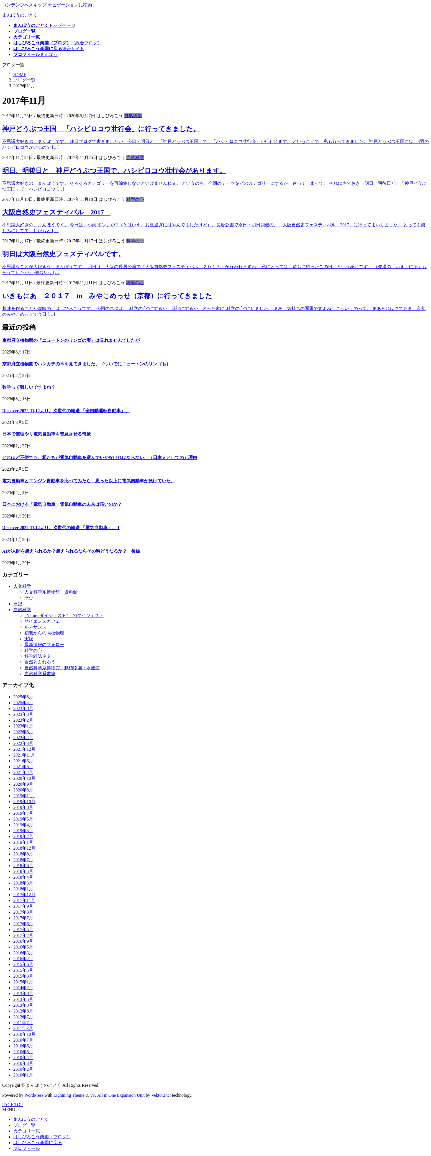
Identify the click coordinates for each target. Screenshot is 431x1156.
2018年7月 (23, 859)
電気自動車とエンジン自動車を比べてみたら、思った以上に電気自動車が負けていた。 (88, 480)
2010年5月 (23, 1051)
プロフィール (26, 1148)
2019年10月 (24, 801)
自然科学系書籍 (39, 673)
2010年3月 (23, 1063)
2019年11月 (24, 795)
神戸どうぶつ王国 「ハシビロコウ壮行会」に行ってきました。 (101, 128)
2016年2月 (23, 958)
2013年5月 (23, 999)
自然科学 (133, 115)
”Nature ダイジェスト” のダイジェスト (64, 615)
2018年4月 (23, 877)
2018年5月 (23, 871)
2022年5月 (23, 731)
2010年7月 (23, 1040)
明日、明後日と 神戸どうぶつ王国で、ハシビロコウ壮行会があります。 (114, 170)
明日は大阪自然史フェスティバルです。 (63, 254)
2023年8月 (23, 708)
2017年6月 (23, 923)
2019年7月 (23, 813)
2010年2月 (23, 1069)
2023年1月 (23, 726)
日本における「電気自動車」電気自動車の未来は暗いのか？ (62, 504)
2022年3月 (23, 743)
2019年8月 (23, 807)
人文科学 (22, 586)
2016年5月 (23, 947)
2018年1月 (23, 888)
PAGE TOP (12, 1104)
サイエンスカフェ (42, 621)
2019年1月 (23, 842)
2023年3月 (23, 714)
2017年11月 (24, 900)
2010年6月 (23, 1046)
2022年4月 (23, 737)
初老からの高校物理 (44, 632)
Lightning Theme (68, 1095)
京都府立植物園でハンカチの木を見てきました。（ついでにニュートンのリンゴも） (86, 364)
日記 (17, 603)
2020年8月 (23, 790)
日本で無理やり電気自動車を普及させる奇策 (46, 434)
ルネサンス (35, 627)
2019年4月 (23, 824)
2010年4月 (23, 1057)
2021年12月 (24, 749)
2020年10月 (24, 778)
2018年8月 (23, 854)
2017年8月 (23, 912)
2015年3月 (23, 976)
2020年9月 (23, 784)
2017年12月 (24, 894)
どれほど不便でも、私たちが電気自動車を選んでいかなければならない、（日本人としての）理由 (99, 457)
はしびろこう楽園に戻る (37, 1142)
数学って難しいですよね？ (28, 387)
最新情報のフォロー (44, 644)
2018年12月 (24, 848)
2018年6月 (23, 865)
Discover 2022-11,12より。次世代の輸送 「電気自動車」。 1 (61, 527)
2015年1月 (23, 982)
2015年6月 (23, 964)
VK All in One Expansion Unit (117, 1095)
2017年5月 (23, 929)
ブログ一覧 (24, 1125)
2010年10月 (24, 1034)
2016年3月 (23, 952)
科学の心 (135, 199)
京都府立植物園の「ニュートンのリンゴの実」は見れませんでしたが (71, 340)
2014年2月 (23, 987)
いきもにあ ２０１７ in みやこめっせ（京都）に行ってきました (107, 295)
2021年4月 (23, 772)
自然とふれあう (39, 662)
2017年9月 (23, 906)
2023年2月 (23, 720)
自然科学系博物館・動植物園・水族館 (62, 667)
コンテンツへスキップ (24, 4)
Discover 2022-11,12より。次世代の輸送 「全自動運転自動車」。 (66, 410)
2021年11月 (24, 755)
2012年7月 (23, 1016)
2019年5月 (23, 819)
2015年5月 (23, 970)
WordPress (33, 1095)
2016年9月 (23, 941)
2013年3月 (23, 1005)
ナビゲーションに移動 (70, 4)
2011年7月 (23, 1022)
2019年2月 (23, 836)
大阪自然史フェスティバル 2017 (56, 212)
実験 (28, 638)
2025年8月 (23, 696)
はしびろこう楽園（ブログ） (42, 1136)
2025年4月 (23, 702)
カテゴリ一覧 (26, 1131)
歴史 (28, 598)
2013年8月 (23, 993)
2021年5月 (23, 766)
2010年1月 (23, 1075)
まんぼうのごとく (31, 1119)
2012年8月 (23, 1011)
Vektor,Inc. (161, 1095)
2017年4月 (23, 935)
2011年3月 (23, 1028)
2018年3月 (23, 883)
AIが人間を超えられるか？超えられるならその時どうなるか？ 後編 (71, 551)
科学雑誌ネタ (37, 656)
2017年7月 (23, 918)
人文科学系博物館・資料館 (51, 592)
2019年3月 (23, 830)
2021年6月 (23, 760)
